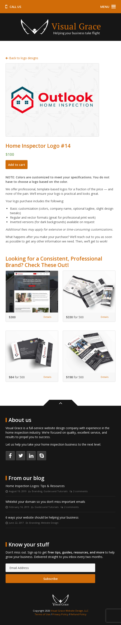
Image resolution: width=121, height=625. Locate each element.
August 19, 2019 (17, 491)
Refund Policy (78, 614)
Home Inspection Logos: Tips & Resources (35, 486)
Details (47, 316)
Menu (108, 7)
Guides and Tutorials (55, 491)
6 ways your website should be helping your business (42, 517)
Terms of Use (42, 614)
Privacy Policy (60, 614)
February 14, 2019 (19, 507)
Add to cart (16, 165)
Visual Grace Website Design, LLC (69, 610)
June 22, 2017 (16, 522)
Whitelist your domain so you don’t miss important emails (45, 502)
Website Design (49, 522)
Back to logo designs (22, 58)
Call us (13, 7)
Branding (37, 491)
